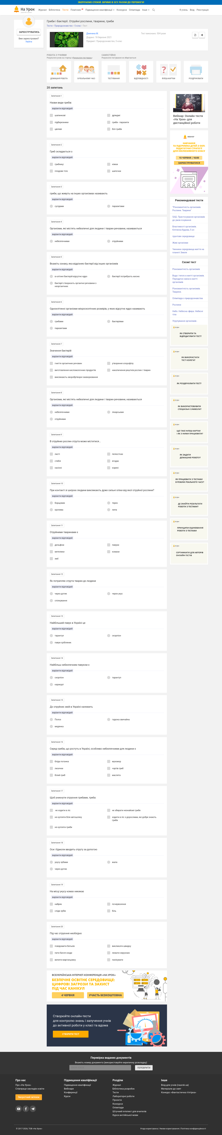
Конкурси (122, 9)
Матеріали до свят (171, 1088)
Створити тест (70, 1034)
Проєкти (117, 1100)
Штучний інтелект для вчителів (129, 1111)
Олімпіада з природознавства (187, 298)
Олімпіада (134, 9)
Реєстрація (203, 9)
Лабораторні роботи (123, 1096)
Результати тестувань (82, 58)
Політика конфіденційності (193, 1128)
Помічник (77, 9)
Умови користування (169, 1128)
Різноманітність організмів (186, 269)
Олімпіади (118, 1107)
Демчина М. (92, 33)
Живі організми (180, 243)
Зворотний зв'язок (28, 1097)
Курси (67, 1096)
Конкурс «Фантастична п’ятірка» (178, 1092)
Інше (145, 9)
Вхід (192, 9)
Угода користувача (149, 1128)
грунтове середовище (183, 236)
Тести (65, 9)
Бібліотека (54, 9)
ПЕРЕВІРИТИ (143, 1068)
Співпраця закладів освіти (29, 1088)
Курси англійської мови (125, 1115)
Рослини (176, 305)
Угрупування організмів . (184, 321)
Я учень (183, 9)
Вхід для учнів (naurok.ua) (175, 1085)
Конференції (70, 1092)
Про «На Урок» (23, 1085)
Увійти (28, 41)
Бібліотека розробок (124, 1088)
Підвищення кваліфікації (99, 9)
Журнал (42, 9)
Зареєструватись (29, 32)
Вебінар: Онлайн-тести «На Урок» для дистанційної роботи (188, 119)
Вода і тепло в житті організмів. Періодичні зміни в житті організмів (188, 278)
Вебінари (69, 1088)
